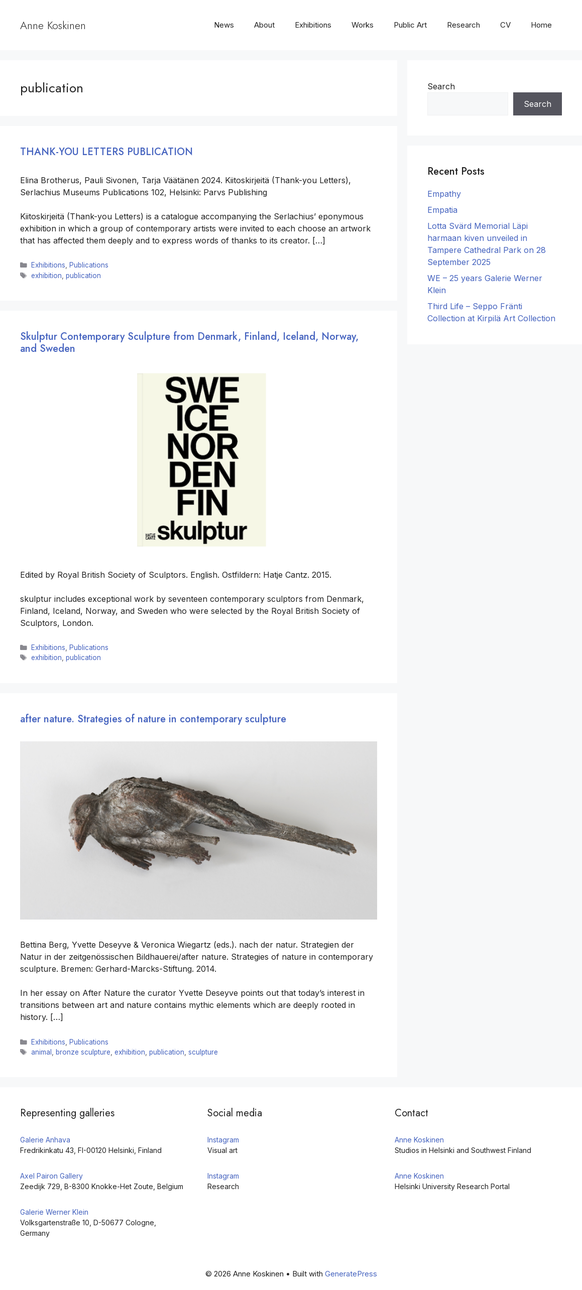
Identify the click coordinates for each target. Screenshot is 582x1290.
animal (41, 1052)
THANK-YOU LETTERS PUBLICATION (106, 152)
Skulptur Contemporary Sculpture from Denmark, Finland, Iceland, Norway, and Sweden (189, 342)
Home (541, 25)
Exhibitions (313, 25)
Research (463, 25)
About (264, 25)
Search (441, 86)
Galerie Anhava (45, 1139)
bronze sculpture (83, 1052)
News (224, 25)
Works (363, 25)
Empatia (442, 210)
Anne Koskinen (53, 25)
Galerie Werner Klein (54, 1212)
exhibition (46, 276)
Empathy (444, 194)
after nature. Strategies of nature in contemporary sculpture (153, 719)
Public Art (410, 25)
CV (505, 25)
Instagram (223, 1139)
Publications (88, 265)
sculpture (203, 1052)
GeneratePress (351, 1273)
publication (83, 276)
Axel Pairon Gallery (51, 1176)
